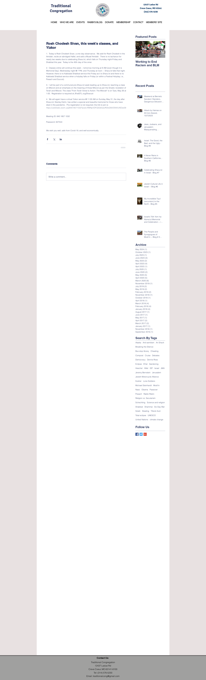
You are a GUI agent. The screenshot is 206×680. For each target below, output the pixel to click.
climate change (156, 419)
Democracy (140, 359)
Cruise (147, 355)
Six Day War (159, 407)
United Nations (141, 419)
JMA (163, 368)
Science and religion (156, 402)
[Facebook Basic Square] (137, 434)
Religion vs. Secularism (145, 398)
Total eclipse (140, 415)
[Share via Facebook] (47, 139)
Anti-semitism (148, 342)
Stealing (145, 411)
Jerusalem (156, 372)
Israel (156, 368)
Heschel (138, 368)
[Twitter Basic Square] (141, 434)
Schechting (140, 402)
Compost (139, 355)
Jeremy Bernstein (142, 372)
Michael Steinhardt (143, 385)
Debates (155, 355)
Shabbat (139, 407)
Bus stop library (142, 351)
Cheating (154, 351)
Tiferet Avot (155, 411)
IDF (151, 368)
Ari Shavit (160, 342)
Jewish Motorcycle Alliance (147, 377)
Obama (145, 389)
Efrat (145, 364)
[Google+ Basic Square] (145, 434)
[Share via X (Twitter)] (54, 139)
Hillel (146, 368)
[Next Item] (161, 49)
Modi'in (156, 385)
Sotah (137, 411)
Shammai (149, 407)
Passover (154, 389)
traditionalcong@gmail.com (106, 676)
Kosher (138, 381)
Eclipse (138, 364)
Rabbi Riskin (149, 394)
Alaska (138, 342)
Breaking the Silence (144, 347)
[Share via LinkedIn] (60, 139)
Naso (137, 389)
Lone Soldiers (149, 381)
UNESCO (152, 415)
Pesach (138, 394)
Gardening (153, 364)
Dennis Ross (152, 359)
